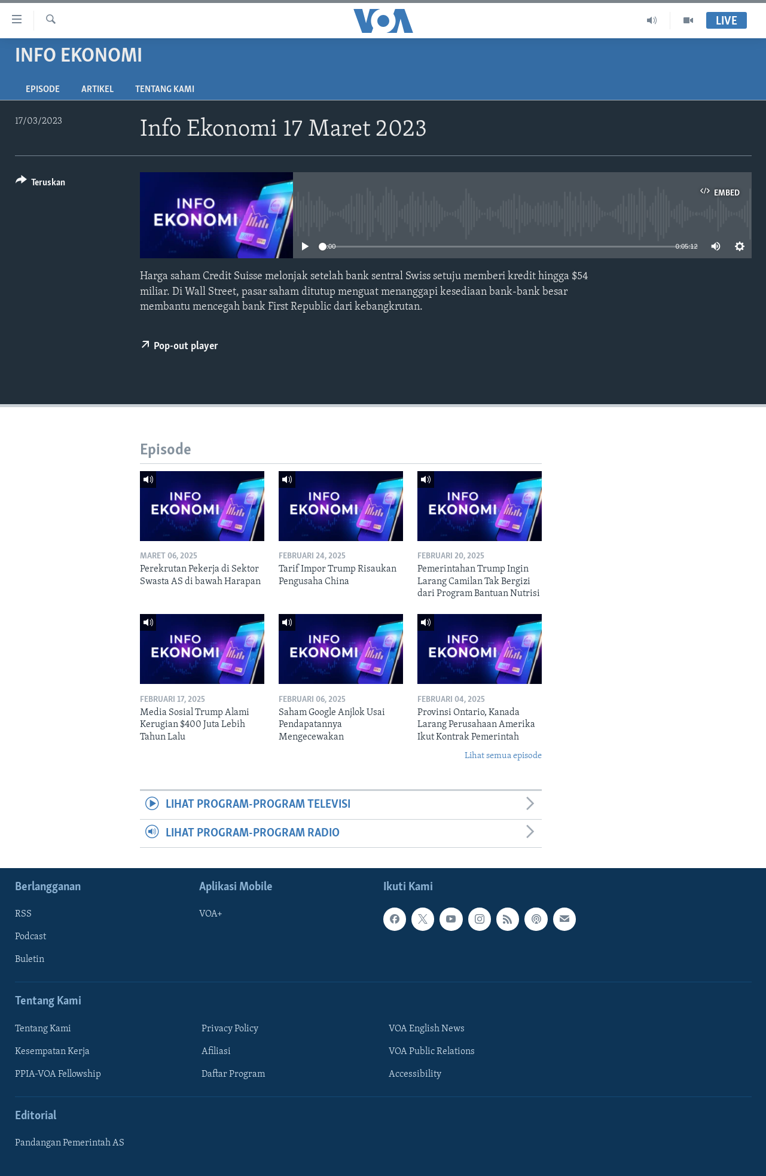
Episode (43, 89)
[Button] (41, 184)
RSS (23, 914)
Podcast (30, 937)
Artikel (97, 89)
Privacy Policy (230, 1029)
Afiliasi (216, 1051)
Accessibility (415, 1074)
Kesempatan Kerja (52, 1051)
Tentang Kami (164, 89)
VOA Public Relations (432, 1051)
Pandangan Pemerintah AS (69, 1143)
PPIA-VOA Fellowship (58, 1074)
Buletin (29, 960)
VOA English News (427, 1029)
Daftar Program (233, 1074)
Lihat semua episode (503, 756)
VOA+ (210, 914)
